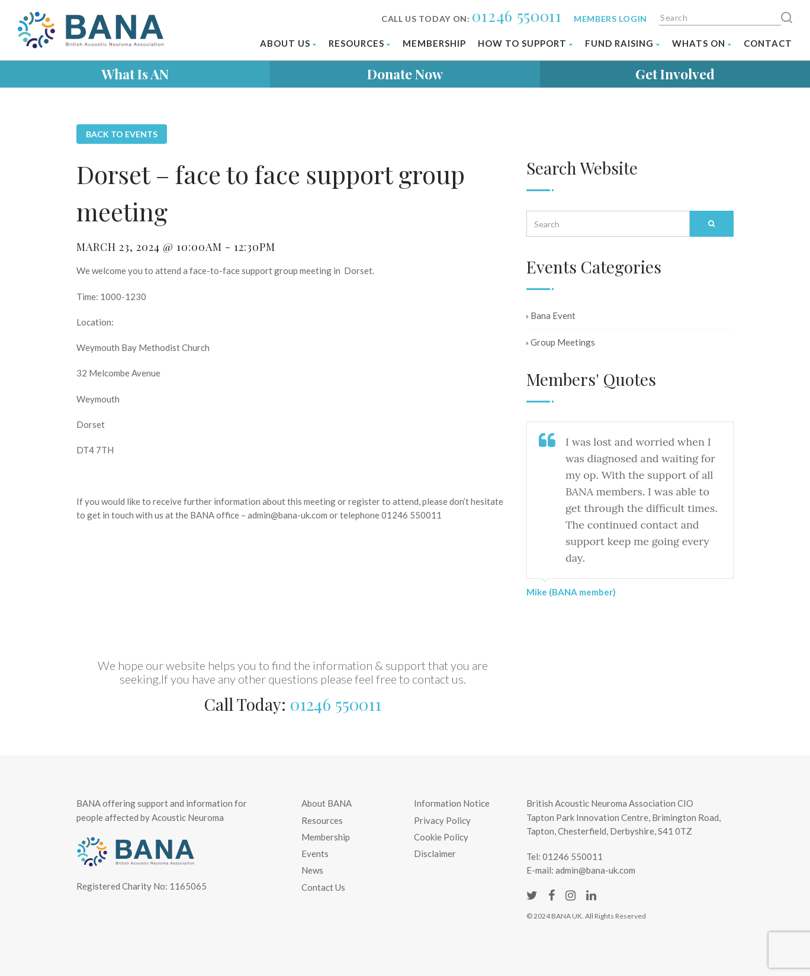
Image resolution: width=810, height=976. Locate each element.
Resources (360, 43)
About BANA (326, 803)
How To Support (525, 43)
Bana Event (551, 315)
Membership (434, 43)
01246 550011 (516, 15)
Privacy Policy (442, 820)
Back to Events (122, 134)
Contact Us (323, 887)
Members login (610, 19)
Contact (768, 43)
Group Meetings (560, 342)
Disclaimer (435, 853)
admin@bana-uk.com (595, 870)
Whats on (702, 43)
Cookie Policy (441, 837)
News (312, 870)
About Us (288, 43)
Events (315, 853)
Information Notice (452, 803)
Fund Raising (622, 43)
